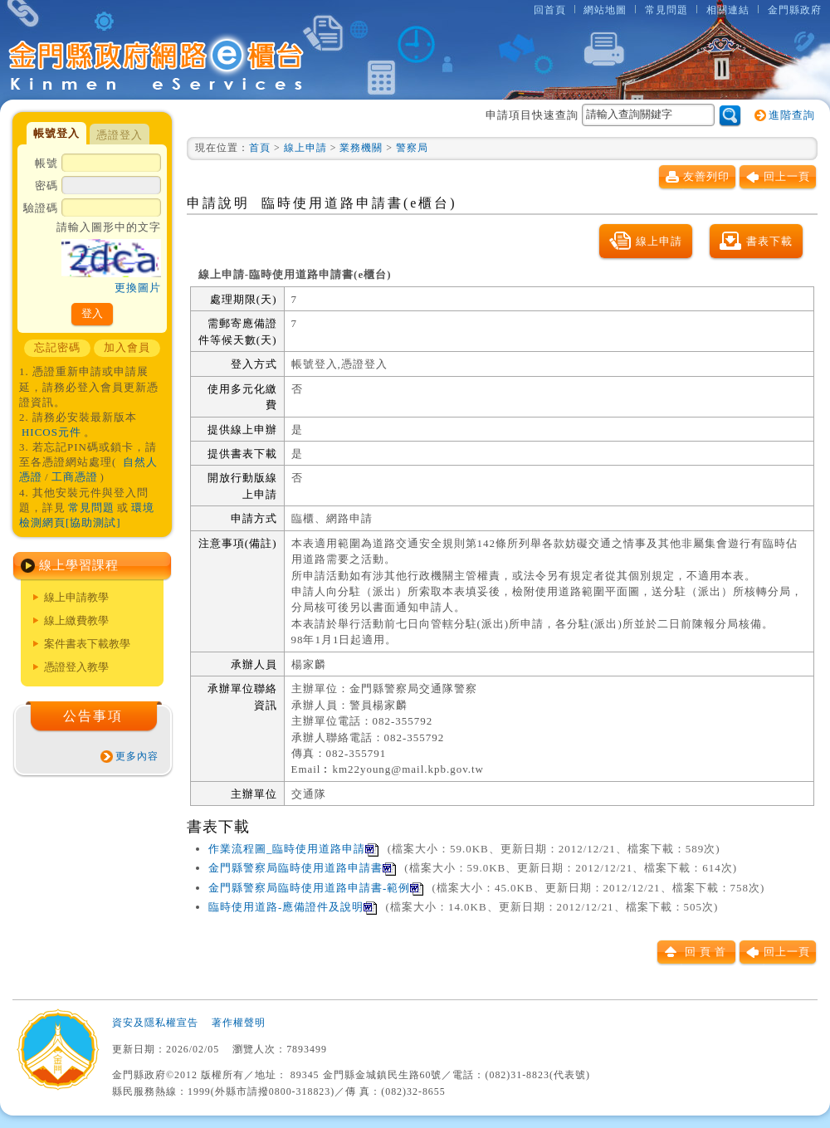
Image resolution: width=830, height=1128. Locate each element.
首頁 (260, 148)
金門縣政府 (795, 10)
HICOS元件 (51, 432)
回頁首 (707, 951)
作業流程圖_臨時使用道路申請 (293, 848)
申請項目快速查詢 (600, 115)
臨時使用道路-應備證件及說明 (292, 907)
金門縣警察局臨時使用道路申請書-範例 (315, 887)
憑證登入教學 (76, 667)
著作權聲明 (239, 1022)
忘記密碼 (57, 347)
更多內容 (137, 756)
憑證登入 (119, 135)
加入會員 (127, 347)
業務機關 (361, 148)
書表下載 (769, 241)
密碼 (98, 186)
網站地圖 (605, 10)
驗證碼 (92, 249)
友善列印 (706, 176)
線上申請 (305, 148)
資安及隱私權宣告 (155, 1022)
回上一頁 (787, 176)
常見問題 (666, 10)
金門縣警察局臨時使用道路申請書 (302, 868)
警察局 (412, 148)
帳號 (98, 164)
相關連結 (727, 10)
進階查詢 (792, 115)
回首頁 (550, 10)
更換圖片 (138, 287)
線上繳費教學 (76, 620)
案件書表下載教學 (87, 643)
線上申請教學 (76, 597)
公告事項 (93, 716)
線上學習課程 (79, 565)
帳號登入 (56, 133)
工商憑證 (74, 477)
